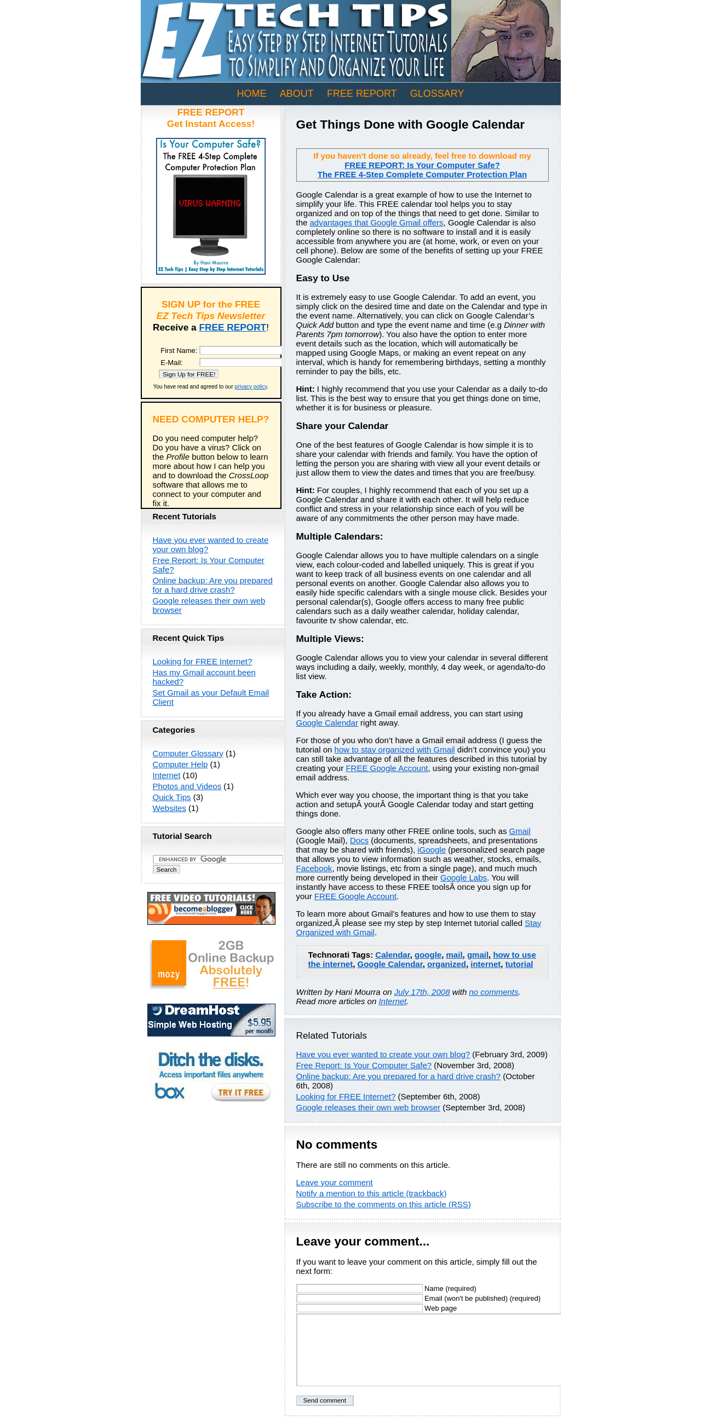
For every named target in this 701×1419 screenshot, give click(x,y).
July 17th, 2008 (422, 992)
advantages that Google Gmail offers (377, 222)
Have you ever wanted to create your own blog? (383, 1054)
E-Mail (170, 362)
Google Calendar (327, 722)
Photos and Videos (187, 786)
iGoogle (431, 849)
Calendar (392, 954)
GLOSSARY (437, 93)
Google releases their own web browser (368, 1107)
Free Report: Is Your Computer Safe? (364, 1065)
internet (485, 964)
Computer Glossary (188, 753)
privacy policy (250, 387)
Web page (376, 1308)
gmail (478, 954)
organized (446, 964)
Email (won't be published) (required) (418, 1298)
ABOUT (297, 93)
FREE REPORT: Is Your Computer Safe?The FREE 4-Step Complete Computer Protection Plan (422, 169)
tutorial (519, 964)
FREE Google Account (387, 768)
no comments (494, 992)
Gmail (520, 831)
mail (454, 954)
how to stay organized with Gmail (395, 749)
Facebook (314, 868)
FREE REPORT (362, 93)
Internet (392, 1001)
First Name (178, 350)
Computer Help (180, 764)
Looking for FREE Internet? (346, 1096)
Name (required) (386, 1288)
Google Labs (463, 877)
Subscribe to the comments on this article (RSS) (383, 1204)
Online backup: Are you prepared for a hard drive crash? (398, 1076)
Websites (169, 808)
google (428, 954)
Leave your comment (334, 1182)
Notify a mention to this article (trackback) (371, 1193)
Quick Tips (172, 797)
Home (252, 93)
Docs (359, 840)
